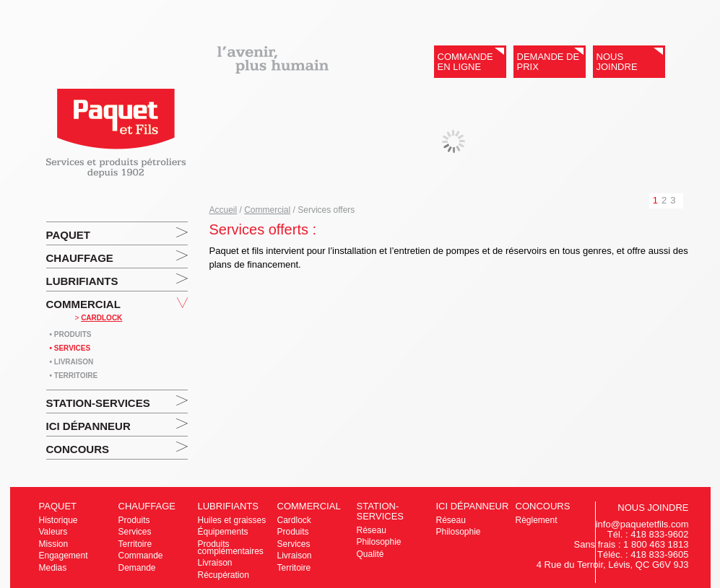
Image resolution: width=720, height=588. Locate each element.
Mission (54, 544)
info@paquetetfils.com (642, 524)
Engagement (63, 555)
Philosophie (379, 542)
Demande (137, 568)
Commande (140, 555)
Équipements (223, 532)
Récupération (223, 575)
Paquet (68, 235)
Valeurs (53, 532)
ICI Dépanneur (88, 426)
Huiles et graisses (232, 520)
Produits (134, 520)
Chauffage (79, 258)
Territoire (135, 544)
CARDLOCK (101, 318)
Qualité (370, 554)
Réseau (371, 530)
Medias (53, 568)
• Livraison (72, 362)
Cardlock (294, 520)
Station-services (98, 403)
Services (135, 532)
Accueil (223, 210)
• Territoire (74, 375)
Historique (58, 520)
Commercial (83, 304)
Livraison (215, 563)
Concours (78, 449)
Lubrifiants (82, 281)
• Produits (71, 334)
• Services (70, 348)
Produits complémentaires (231, 547)
